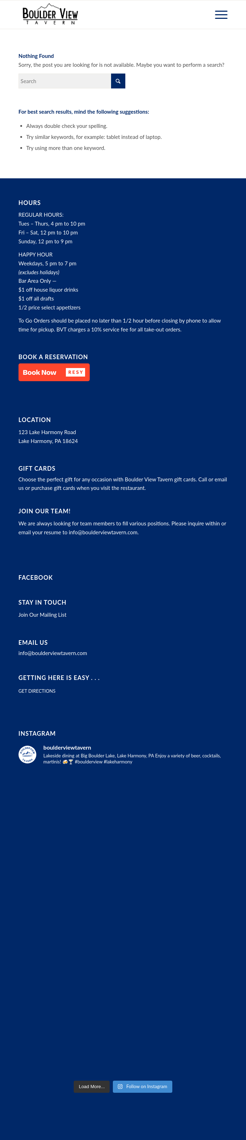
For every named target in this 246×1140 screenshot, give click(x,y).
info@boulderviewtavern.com (103, 532)
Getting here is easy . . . (59, 677)
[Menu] (217, 14)
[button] (54, 372)
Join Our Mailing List (43, 614)
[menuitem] (217, 14)
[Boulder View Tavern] (102, 14)
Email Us (33, 642)
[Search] (72, 81)
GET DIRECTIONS (37, 691)
